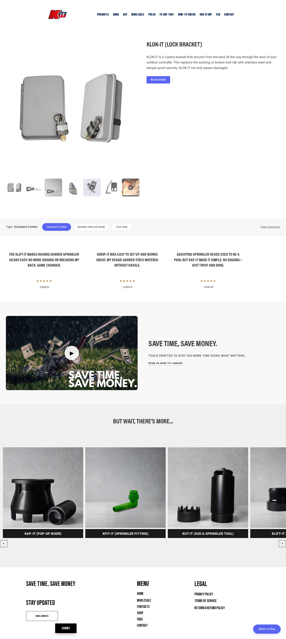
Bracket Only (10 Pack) (91, 226)
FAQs (140, 619)
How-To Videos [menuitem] (187, 14)
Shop (140, 613)
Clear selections (270, 226)
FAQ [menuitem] (218, 14)
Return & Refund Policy (209, 608)
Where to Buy (267, 629)
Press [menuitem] (152, 14)
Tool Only (121, 226)
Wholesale (144, 600)
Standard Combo (57, 226)
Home (140, 593)
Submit (81, 615)
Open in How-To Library (165, 363)
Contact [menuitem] (229, 14)
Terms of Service (205, 601)
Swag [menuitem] (116, 14)
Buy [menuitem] (125, 14)
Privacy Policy (203, 594)
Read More (158, 79)
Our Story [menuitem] (206, 14)
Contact (142, 625)
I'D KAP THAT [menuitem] (167, 14)
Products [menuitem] (103, 14)
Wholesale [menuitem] (137, 14)
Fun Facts (143, 606)
